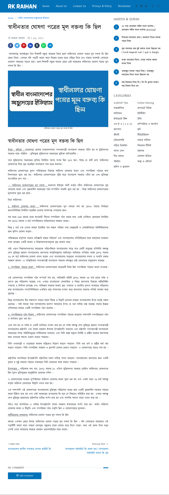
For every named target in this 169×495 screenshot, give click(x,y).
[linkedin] (146, 6)
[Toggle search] (158, 6)
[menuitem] (45, 6)
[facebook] (136, 6)
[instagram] (141, 6)
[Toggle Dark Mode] (152, 6)
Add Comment (24, 475)
